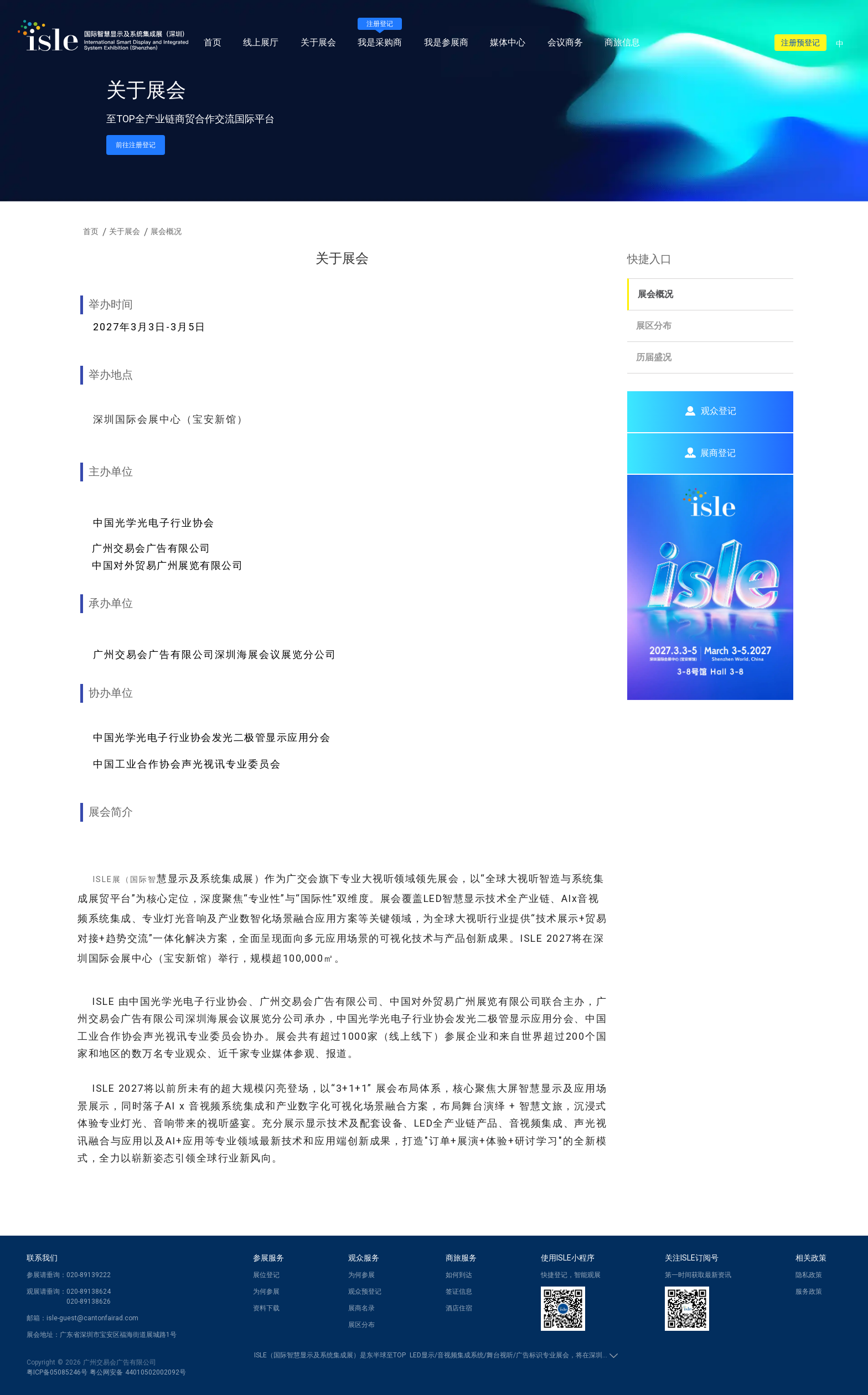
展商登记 (710, 452)
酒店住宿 (459, 1308)
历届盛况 (653, 357)
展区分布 (653, 325)
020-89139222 (88, 1275)
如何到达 (459, 1275)
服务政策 (808, 1291)
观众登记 (710, 411)
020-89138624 (88, 1291)
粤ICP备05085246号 (57, 1372)
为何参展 (266, 1291)
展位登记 (266, 1275)
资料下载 (266, 1308)
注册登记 (379, 24)
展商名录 (361, 1308)
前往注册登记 (136, 145)
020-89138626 (88, 1301)
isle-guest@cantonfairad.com (92, 1318)
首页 (212, 42)
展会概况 (655, 294)
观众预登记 (364, 1291)
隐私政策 (808, 1275)
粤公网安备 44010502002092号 (138, 1372)
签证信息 (459, 1291)
